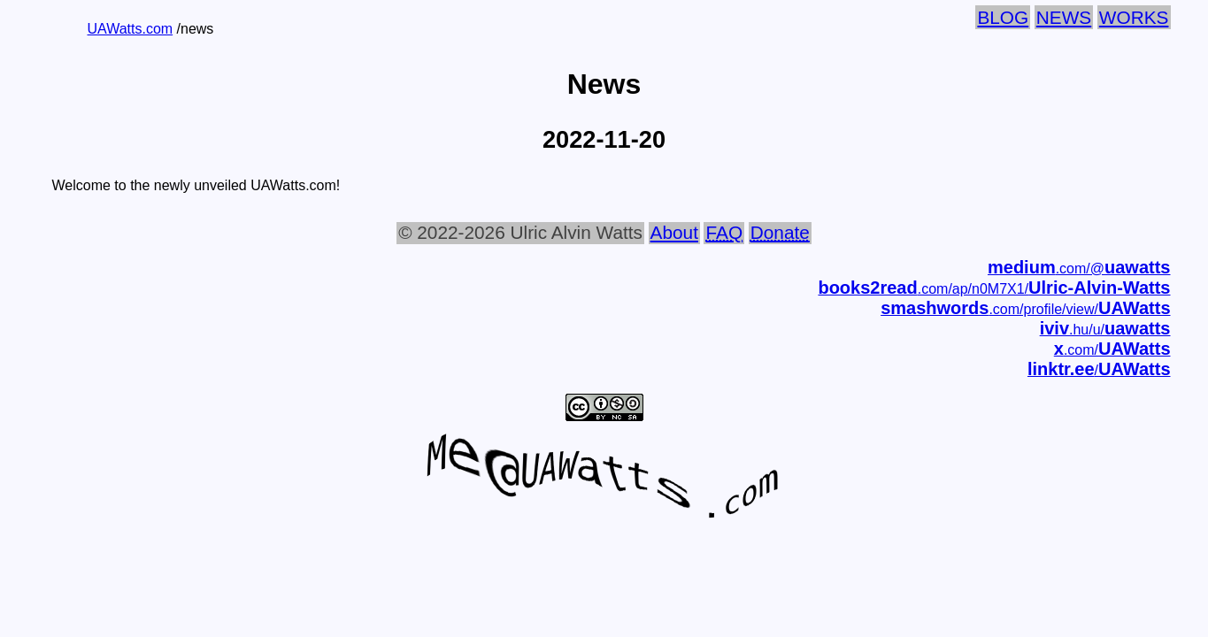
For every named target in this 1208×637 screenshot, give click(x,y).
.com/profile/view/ (1025, 309)
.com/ (1112, 349)
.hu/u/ (1105, 329)
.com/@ (1079, 268)
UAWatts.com (130, 28)
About (674, 232)
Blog (1002, 17)
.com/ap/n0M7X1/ (994, 288)
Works (1134, 17)
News (1063, 17)
